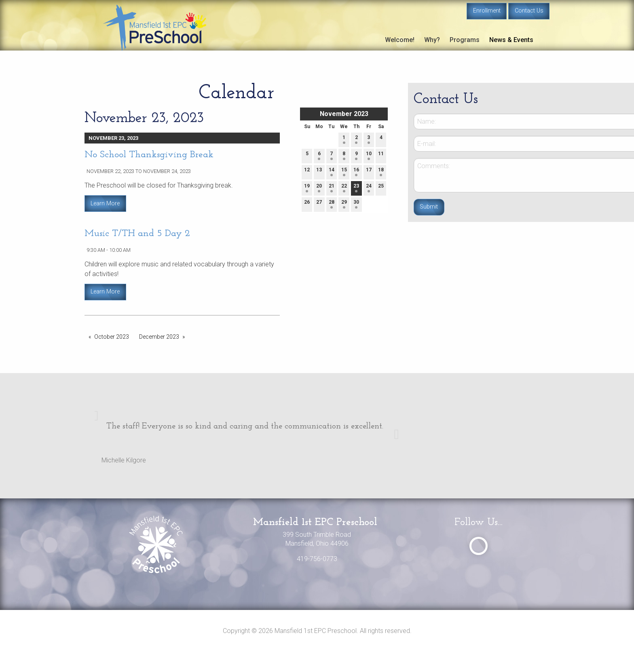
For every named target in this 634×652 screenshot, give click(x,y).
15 (344, 171)
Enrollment (487, 10)
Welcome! (399, 40)
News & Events (511, 40)
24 (369, 187)
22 (344, 187)
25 (381, 187)
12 (307, 171)
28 (331, 204)
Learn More (105, 203)
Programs (465, 40)
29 (344, 204)
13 (319, 171)
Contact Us (529, 10)
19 (307, 187)
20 (319, 187)
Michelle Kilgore (123, 460)
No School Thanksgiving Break (149, 155)
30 (356, 204)
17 (369, 171)
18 (381, 171)
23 (356, 187)
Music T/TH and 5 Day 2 (137, 233)
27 (319, 204)
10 (369, 155)
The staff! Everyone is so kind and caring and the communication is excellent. (244, 426)
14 (331, 171)
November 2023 (344, 114)
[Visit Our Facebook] (478, 546)
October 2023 (111, 336)
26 (307, 204)
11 (381, 155)
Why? (432, 40)
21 (331, 187)
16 (356, 171)
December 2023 (159, 336)
